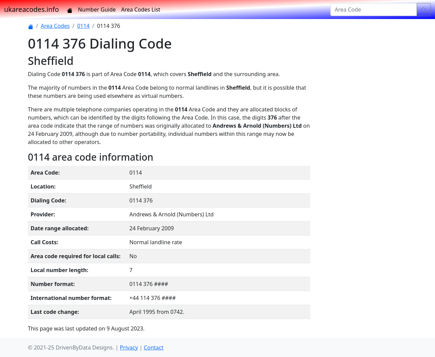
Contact (153, 347)
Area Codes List (140, 9)
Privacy (129, 347)
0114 (83, 26)
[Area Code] (373, 9)
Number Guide (97, 9)
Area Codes (55, 26)
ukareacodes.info (31, 9)
